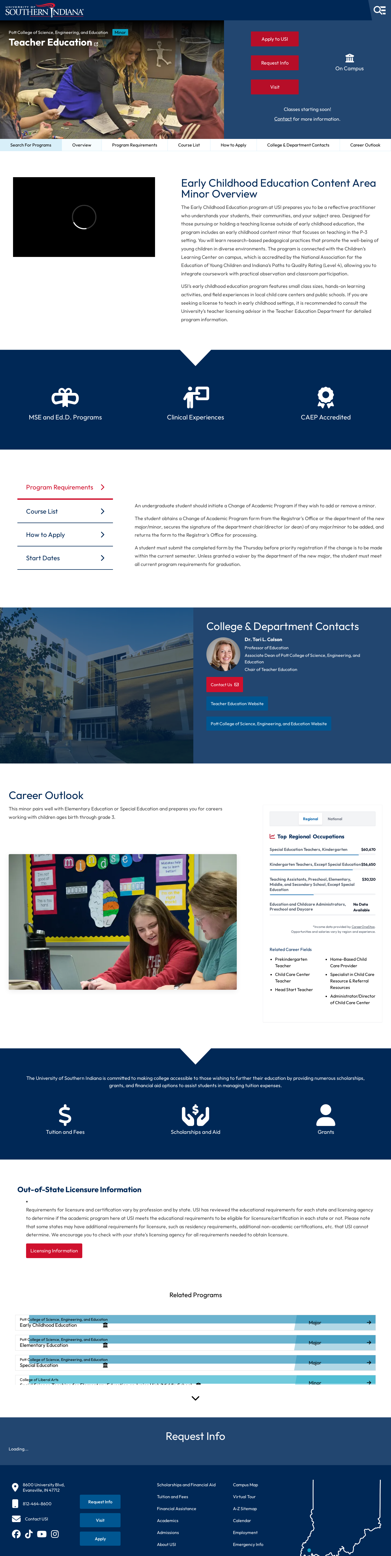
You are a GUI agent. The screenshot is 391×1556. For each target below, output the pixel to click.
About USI (166, 1544)
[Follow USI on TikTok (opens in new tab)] (29, 1534)
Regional (310, 818)
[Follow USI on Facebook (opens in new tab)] (16, 1534)
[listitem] (195, 1323)
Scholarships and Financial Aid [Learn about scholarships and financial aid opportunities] (186, 1484)
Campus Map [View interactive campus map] (245, 1484)
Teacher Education (53, 42)
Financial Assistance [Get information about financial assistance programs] (176, 1508)
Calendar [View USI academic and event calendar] (242, 1520)
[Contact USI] (30, 1518)
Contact (283, 119)
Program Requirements (134, 145)
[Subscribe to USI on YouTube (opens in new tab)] (42, 1534)
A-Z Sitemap (245, 1508)
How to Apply (233, 145)
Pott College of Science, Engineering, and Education (58, 32)
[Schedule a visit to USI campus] (100, 1520)
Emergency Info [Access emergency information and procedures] (248, 1544)
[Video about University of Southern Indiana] (84, 217)
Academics (167, 1520)
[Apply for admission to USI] (100, 1539)
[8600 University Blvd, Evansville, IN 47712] (38, 1487)
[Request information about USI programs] (100, 1502)
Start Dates (65, 558)
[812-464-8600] (38, 1503)
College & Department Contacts (298, 145)
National (335, 818)
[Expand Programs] (195, 1398)
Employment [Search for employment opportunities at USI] (245, 1532)
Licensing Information (54, 1251)
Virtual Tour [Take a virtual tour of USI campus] (244, 1496)
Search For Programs (30, 145)
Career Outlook (365, 145)
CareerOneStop (363, 927)
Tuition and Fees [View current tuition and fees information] (172, 1496)
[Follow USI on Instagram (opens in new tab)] (55, 1534)
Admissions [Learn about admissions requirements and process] (168, 1532)
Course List (189, 145)
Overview (81, 145)
